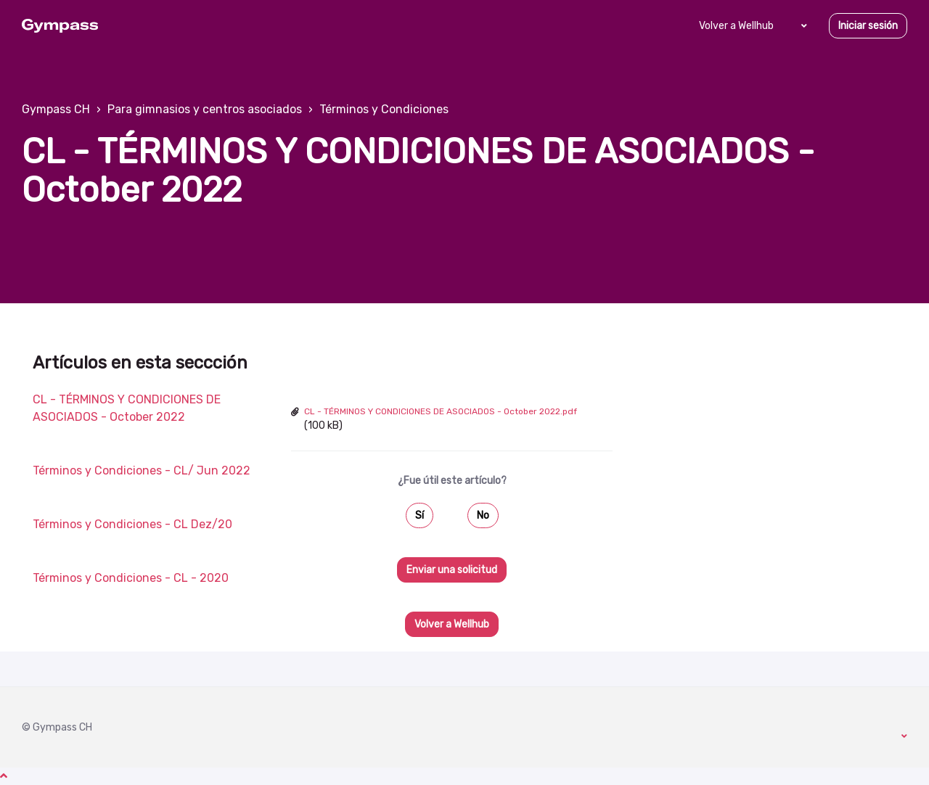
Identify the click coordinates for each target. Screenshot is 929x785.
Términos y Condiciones (384, 109)
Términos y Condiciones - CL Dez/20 (132, 524)
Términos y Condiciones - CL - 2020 (131, 578)
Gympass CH (56, 109)
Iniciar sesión (868, 26)
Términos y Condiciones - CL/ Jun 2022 (141, 470)
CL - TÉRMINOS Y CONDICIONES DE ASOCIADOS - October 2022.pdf (440, 411)
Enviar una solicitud (451, 570)
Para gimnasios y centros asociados (204, 109)
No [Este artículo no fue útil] (483, 515)
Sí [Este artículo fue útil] (419, 515)
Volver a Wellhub (736, 26)
